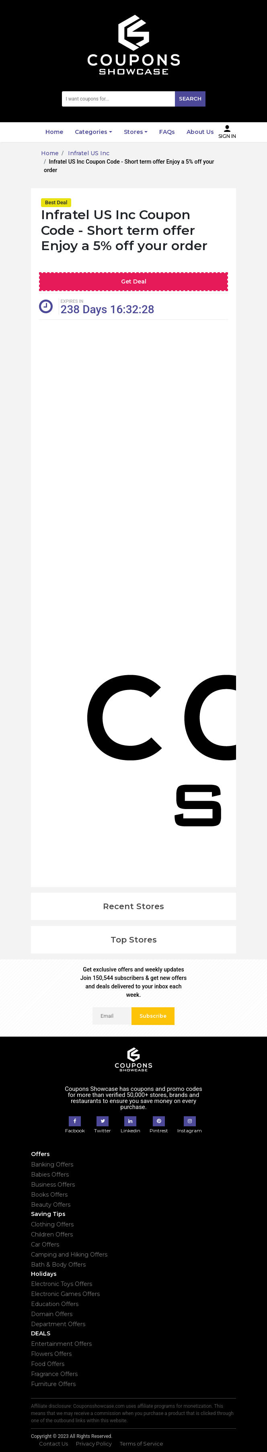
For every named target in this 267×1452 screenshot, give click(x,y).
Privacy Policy (94, 1443)
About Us (200, 132)
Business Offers (53, 1184)
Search (190, 98)
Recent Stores (133, 906)
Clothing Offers (52, 1224)
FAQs (167, 132)
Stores (133, 132)
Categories (91, 132)
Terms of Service (141, 1443)
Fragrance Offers (54, 1374)
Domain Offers (51, 1314)
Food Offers (47, 1364)
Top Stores (134, 940)
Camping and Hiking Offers (69, 1254)
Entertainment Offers (61, 1343)
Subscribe (153, 1016)
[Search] (133, 99)
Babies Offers (50, 1174)
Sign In (227, 131)
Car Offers (45, 1244)
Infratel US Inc (87, 153)
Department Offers (58, 1324)
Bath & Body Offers (58, 1264)
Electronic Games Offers (65, 1294)
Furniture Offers (53, 1384)
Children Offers (52, 1234)
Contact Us (53, 1443)
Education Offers (54, 1304)
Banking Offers (52, 1164)
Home (54, 132)
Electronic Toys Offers (61, 1284)
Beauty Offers (50, 1204)
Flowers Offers (51, 1354)
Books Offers (49, 1194)
